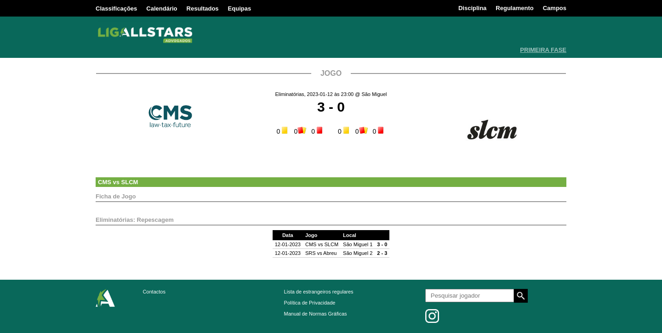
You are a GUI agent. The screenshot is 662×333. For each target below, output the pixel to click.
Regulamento (514, 8)
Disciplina (472, 8)
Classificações (116, 8)
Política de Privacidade (310, 302)
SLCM (129, 182)
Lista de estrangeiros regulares (319, 291)
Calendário (161, 8)
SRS (310, 253)
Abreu (330, 253)
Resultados (203, 8)
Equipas (239, 8)
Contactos (154, 291)
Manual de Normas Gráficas (315, 313)
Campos (554, 8)
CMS (104, 182)
